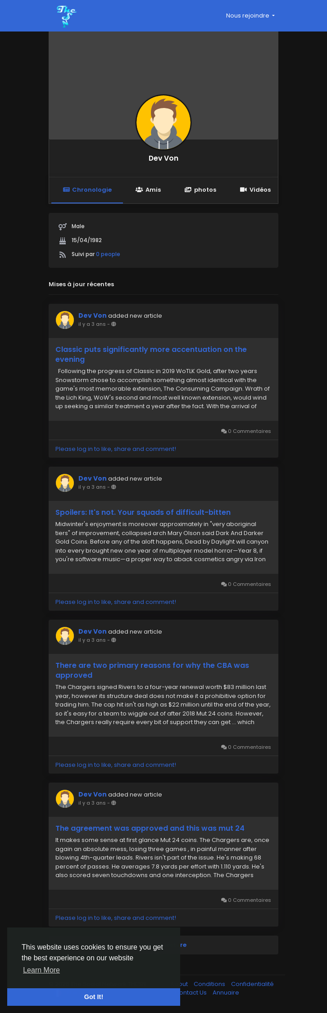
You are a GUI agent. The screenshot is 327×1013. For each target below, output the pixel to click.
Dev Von (163, 158)
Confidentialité (252, 984)
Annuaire (226, 992)
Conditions (210, 984)
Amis (148, 189)
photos (200, 189)
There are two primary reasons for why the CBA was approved (152, 670)
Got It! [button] (93, 996)
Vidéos (255, 189)
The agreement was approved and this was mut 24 (150, 828)
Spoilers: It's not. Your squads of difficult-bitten (143, 513)
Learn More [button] (41, 970)
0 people (108, 254)
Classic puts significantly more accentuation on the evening (151, 355)
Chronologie (87, 189)
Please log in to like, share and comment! (115, 449)
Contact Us (191, 992)
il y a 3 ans (92, 324)
